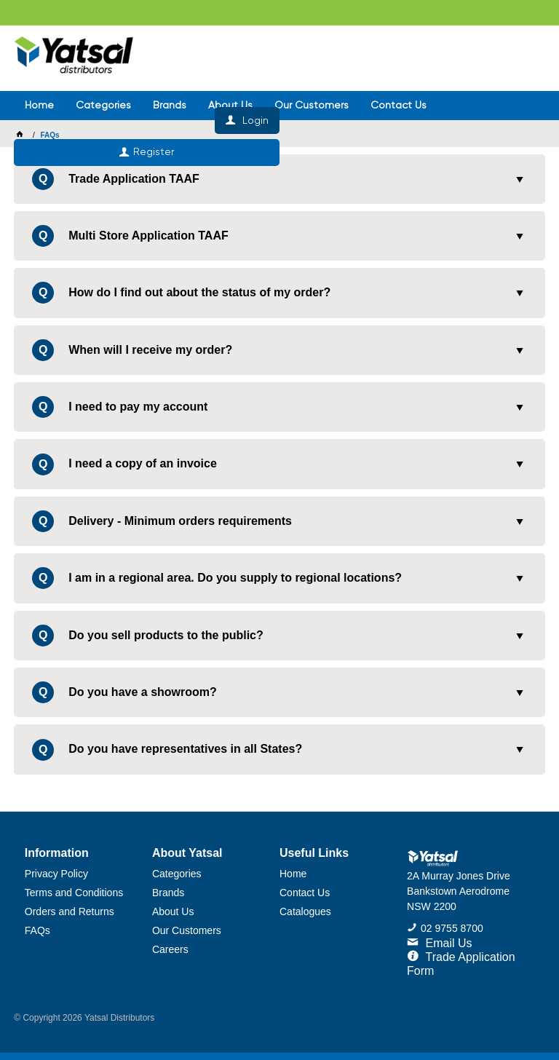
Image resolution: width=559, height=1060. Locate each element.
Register (419, 90)
